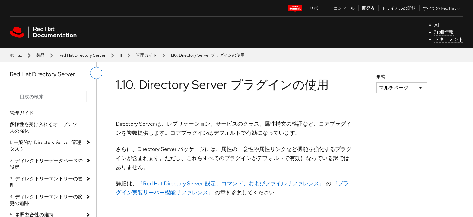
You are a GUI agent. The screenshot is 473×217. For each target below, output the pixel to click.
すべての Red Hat (442, 8)
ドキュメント (448, 39)
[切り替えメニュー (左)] (96, 73)
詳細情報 (444, 32)
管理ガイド (146, 55)
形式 (380, 76)
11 (120, 55)
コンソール (344, 8)
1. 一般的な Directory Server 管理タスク (45, 145)
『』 (231, 183)
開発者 (368, 8)
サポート (318, 8)
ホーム (16, 55)
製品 (40, 55)
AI (436, 25)
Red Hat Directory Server (82, 55)
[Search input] (48, 96)
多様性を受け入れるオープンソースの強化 (46, 127)
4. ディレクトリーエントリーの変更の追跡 (46, 199)
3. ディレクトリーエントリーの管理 (46, 181)
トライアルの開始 (399, 8)
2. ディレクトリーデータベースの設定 (46, 163)
